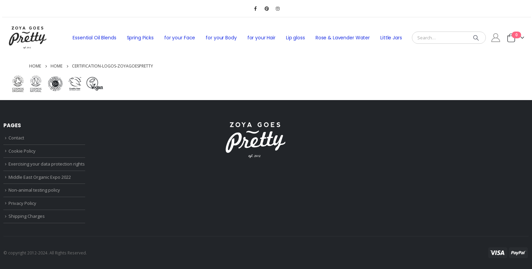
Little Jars (391, 37)
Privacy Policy (22, 203)
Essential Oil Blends (94, 37)
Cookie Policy (22, 151)
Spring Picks (140, 37)
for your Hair (261, 37)
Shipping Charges (26, 216)
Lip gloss (295, 37)
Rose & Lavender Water (343, 37)
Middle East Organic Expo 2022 (39, 177)
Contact (16, 138)
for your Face (179, 37)
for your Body (221, 37)
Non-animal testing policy (34, 190)
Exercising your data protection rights (46, 164)
